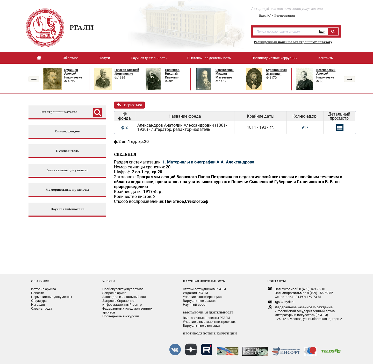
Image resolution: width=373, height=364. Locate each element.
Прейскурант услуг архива (123, 289)
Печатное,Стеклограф (186, 201)
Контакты (326, 58)
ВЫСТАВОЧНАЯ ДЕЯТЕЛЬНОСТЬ (208, 312)
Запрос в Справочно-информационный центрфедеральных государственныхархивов (127, 306)
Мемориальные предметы (67, 190)
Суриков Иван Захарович (276, 72)
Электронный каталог (58, 112)
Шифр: (120, 171)
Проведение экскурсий (120, 316)
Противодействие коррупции (275, 58)
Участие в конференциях (202, 297)
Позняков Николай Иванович (172, 73)
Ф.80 (319, 81)
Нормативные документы (51, 297)
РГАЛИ (81, 27)
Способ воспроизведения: (139, 201)
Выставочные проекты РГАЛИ (206, 318)
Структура (39, 301)
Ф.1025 (69, 81)
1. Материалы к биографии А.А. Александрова (208, 162)
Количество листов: (133, 196)
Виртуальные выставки (201, 325)
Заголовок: (125, 176)
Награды (38, 304)
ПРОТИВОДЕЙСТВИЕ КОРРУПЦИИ (210, 333)
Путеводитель (67, 151)
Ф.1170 (271, 78)
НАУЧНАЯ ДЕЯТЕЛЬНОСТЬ (204, 281)
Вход (263, 15)
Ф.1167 (221, 81)
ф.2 (124, 127)
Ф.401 (169, 81)
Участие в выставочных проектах (209, 322)
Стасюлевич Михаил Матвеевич (225, 73)
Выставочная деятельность (209, 58)
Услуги (104, 58)
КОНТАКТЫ (276, 281)
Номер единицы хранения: (139, 167)
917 (305, 127)
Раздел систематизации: (138, 162)
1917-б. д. (153, 191)
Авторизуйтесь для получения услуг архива (287, 8)
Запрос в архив (114, 293)
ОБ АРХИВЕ (40, 281)
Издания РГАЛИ (195, 293)
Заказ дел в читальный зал (124, 297)
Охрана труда (41, 308)
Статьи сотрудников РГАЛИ (204, 289)
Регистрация (284, 15)
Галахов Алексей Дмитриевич (126, 72)
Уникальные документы (67, 170)
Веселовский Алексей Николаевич (325, 73)
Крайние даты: (128, 191)
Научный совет (195, 304)
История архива (43, 289)
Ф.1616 (119, 78)
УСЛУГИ (108, 281)
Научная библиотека (67, 209)
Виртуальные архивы (199, 301)
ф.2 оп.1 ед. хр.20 (131, 141)
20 (168, 167)
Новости (37, 293)
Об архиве (70, 58)
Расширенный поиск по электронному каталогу (293, 42)
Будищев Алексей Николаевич (73, 73)
